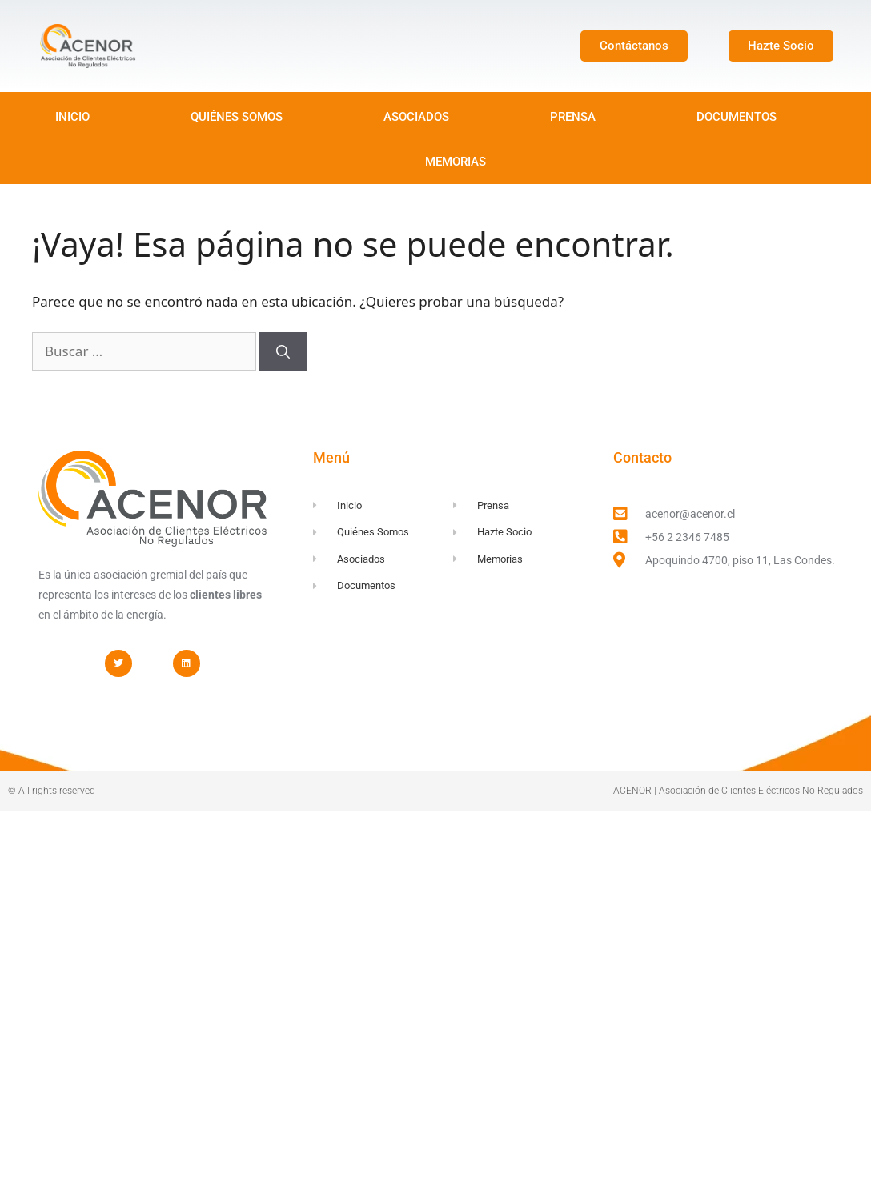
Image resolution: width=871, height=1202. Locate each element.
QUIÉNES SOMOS (237, 117)
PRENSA (573, 117)
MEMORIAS (455, 161)
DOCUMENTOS (736, 117)
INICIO (72, 117)
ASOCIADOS (416, 117)
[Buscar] (283, 351)
